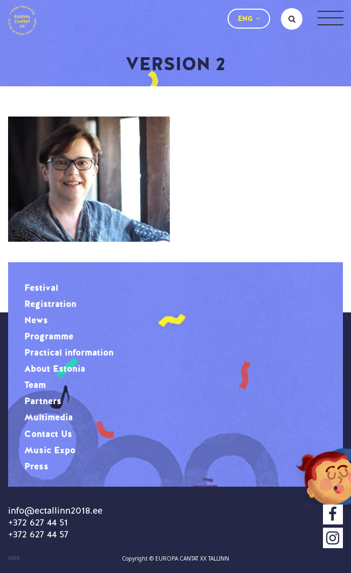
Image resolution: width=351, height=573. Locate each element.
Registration (50, 304)
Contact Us (48, 434)
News (36, 320)
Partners (42, 401)
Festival (41, 288)
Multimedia (48, 417)
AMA (14, 558)
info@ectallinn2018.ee (55, 510)
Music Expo (49, 450)
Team (35, 385)
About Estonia (54, 368)
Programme (48, 336)
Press (36, 466)
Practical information (69, 352)
